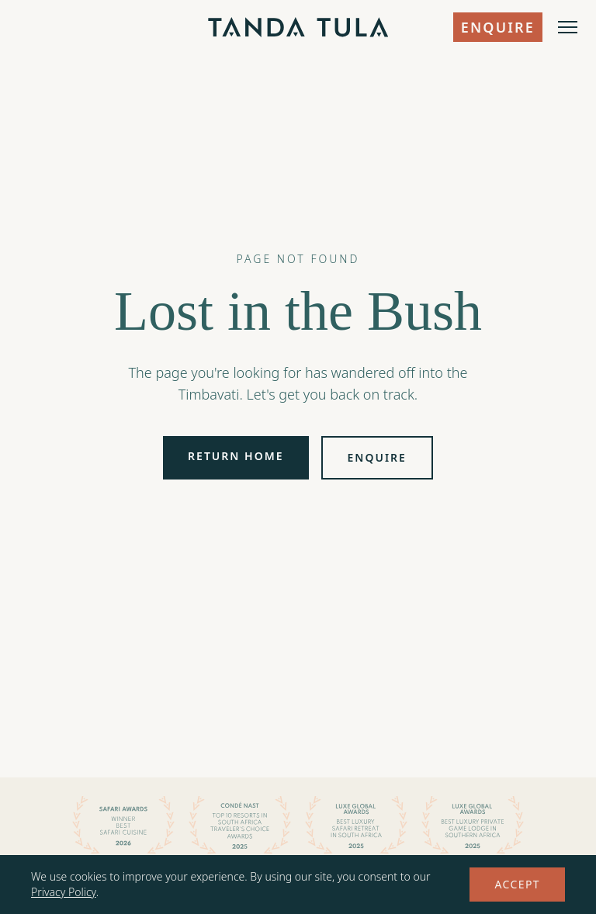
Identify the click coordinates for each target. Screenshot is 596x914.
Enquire (498, 27)
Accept (517, 884)
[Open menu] (567, 27)
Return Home (235, 455)
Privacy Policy (63, 892)
